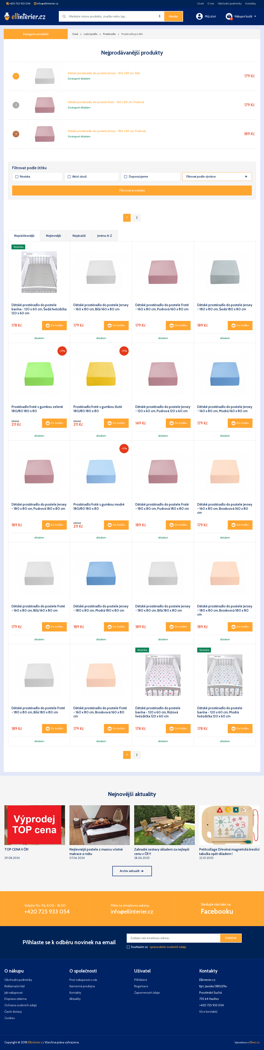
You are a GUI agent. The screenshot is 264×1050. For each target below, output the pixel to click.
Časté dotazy (13, 1011)
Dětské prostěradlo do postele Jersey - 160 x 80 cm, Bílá (104, 73)
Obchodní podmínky (230, 3)
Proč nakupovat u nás (83, 980)
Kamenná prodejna (82, 986)
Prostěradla (109, 34)
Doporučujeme (136, 176)
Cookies (9, 1018)
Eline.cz (254, 1042)
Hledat (173, 16)
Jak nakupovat (13, 992)
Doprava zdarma (15, 999)
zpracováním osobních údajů (168, 947)
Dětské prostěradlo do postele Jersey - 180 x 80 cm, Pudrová (107, 131)
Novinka (22, 176)
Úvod (200, 3)
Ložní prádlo (90, 34)
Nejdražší (79, 236)
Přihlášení (140, 980)
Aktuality (75, 999)
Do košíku (54, 326)
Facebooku (217, 911)
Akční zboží (77, 176)
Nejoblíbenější (24, 236)
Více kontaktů (208, 1011)
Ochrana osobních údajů (20, 1005)
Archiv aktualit (131, 871)
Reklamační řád (14, 986)
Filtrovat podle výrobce (216, 176)
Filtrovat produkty (132, 190)
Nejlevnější (53, 236)
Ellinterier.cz (36, 1042)
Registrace (141, 986)
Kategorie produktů (35, 34)
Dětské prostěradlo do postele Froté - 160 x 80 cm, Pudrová (106, 102)
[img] (160, 16)
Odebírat (230, 938)
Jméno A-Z (104, 236)
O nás (210, 3)
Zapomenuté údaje (147, 992)
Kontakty (250, 3)
